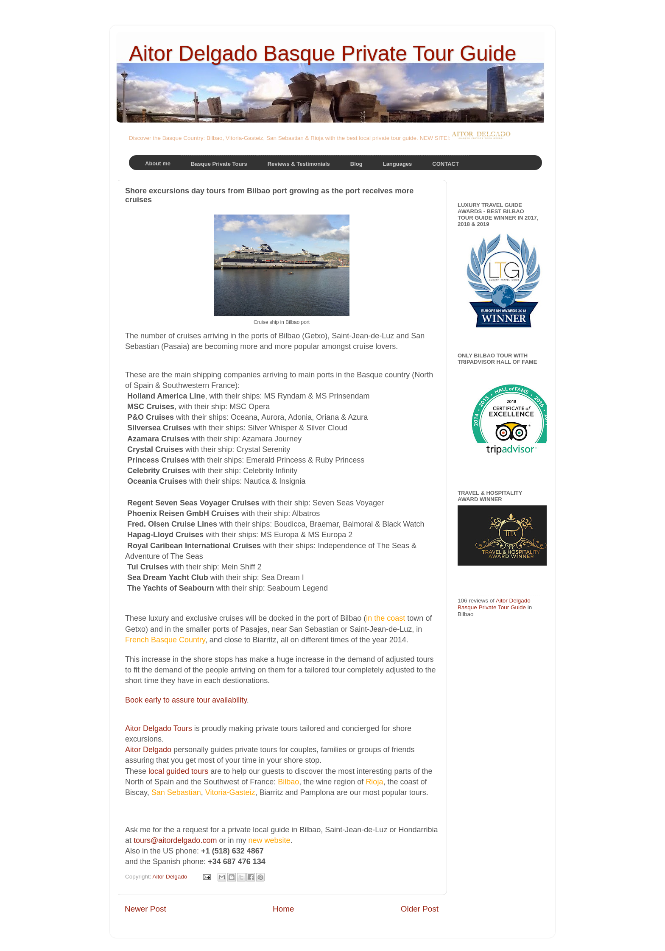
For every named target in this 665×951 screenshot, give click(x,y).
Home (283, 908)
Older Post (420, 908)
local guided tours (178, 771)
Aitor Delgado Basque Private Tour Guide (323, 53)
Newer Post (145, 908)
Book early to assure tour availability (186, 700)
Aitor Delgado (148, 749)
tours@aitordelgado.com (175, 840)
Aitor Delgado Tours (158, 728)
